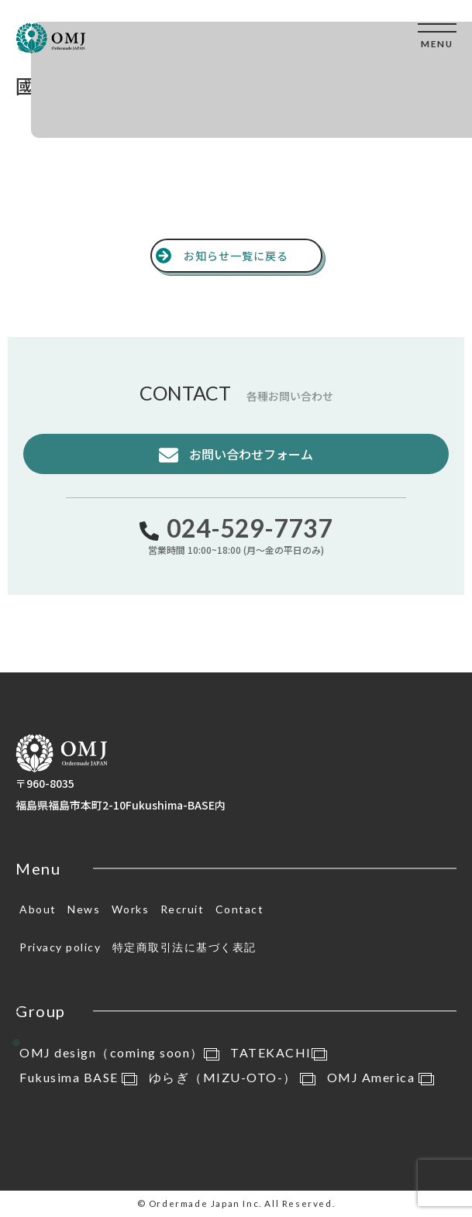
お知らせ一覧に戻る (236, 255)
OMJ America (380, 1077)
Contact (239, 909)
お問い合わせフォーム (249, 454)
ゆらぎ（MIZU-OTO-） (232, 1077)
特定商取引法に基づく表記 (184, 947)
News (83, 909)
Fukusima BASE (78, 1077)
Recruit (182, 909)
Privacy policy (60, 947)
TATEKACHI (278, 1053)
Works (131, 909)
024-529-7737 (249, 528)
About (38, 909)
